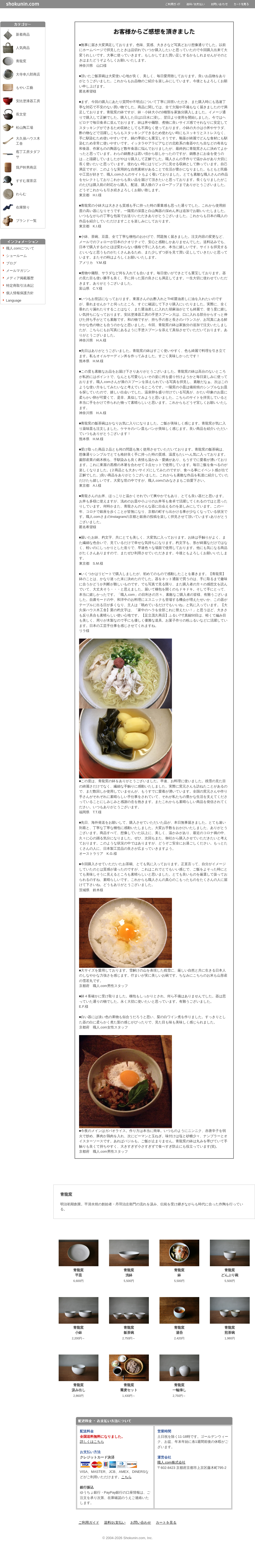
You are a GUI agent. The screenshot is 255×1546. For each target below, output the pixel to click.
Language (13, 300)
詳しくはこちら (92, 1442)
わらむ (21, 194)
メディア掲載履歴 (20, 278)
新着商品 (23, 34)
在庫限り (23, 207)
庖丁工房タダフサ (28, 154)
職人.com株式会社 (171, 1462)
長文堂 (21, 114)
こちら (126, 1477)
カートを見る (166, 1522)
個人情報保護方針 (20, 293)
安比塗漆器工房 (28, 101)
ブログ (11, 263)
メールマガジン (18, 271)
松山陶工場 (24, 128)
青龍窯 (21, 61)
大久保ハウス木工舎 (28, 141)
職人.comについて (20, 248)
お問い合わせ (140, 1522)
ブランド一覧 (26, 221)
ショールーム (16, 256)
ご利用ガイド (89, 1522)
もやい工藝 (24, 88)
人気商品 (23, 48)
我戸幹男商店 (26, 167)
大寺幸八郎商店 (28, 74)
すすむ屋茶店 (26, 181)
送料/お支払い (115, 1522)
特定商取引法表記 (20, 285)
